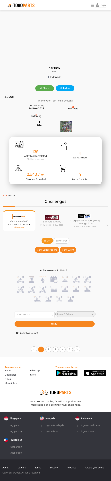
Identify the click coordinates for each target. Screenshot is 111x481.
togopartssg (16, 431)
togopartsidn (87, 431)
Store (33, 374)
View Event (68, 249)
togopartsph (16, 447)
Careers (21, 467)
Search (54, 323)
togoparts (14, 425)
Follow (65, 88)
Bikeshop (35, 370)
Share (44, 88)
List (47, 240)
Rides (8, 379)
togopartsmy (51, 431)
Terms (38, 467)
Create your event (94, 467)
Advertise (71, 467)
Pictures (61, 240)
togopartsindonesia (90, 425)
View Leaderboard (47, 249)
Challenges (10, 374)
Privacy (54, 467)
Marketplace (11, 383)
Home (8, 370)
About (5, 467)
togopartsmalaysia (54, 425)
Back (5, 195)
